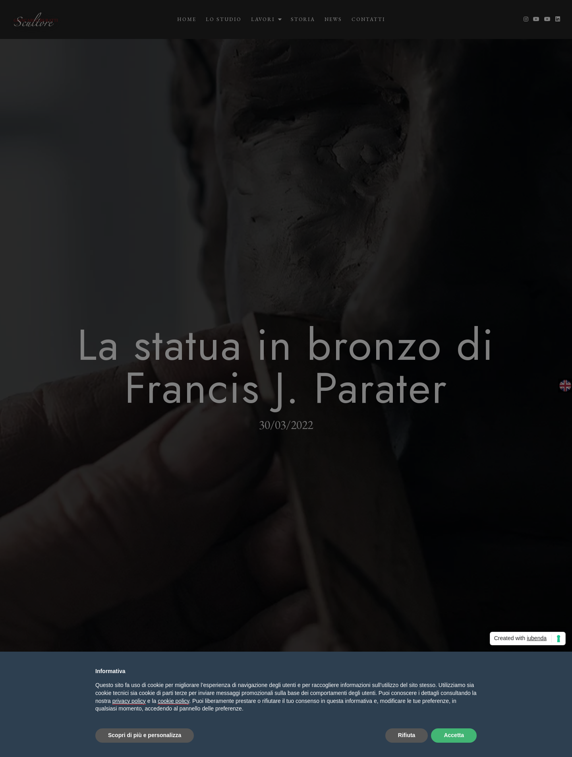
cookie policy (173, 701)
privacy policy (129, 701)
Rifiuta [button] (406, 735)
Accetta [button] (454, 735)
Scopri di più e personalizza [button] (144, 735)
